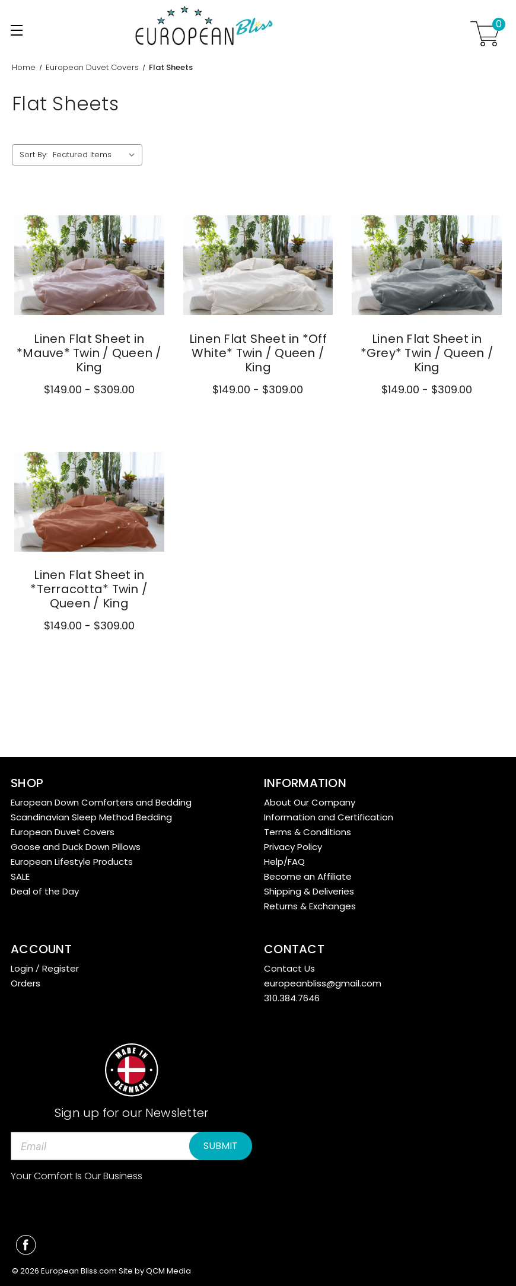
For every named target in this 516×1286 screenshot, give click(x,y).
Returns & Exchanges (310, 906)
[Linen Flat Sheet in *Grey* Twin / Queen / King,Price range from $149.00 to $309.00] (427, 265)
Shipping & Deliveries (309, 891)
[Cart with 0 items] (485, 34)
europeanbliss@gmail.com (322, 983)
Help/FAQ (284, 861)
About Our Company (309, 802)
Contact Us (289, 968)
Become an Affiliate (308, 876)
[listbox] (96, 155)
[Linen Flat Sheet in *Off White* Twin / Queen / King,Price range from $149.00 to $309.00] (258, 265)
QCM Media (168, 1271)
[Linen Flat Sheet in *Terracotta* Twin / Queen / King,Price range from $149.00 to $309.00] (89, 502)
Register (60, 968)
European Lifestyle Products (72, 861)
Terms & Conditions (307, 832)
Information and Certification (328, 817)
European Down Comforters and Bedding (101, 802)
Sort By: (33, 154)
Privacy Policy (293, 847)
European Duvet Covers (62, 832)
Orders (25, 983)
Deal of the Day (45, 891)
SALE (20, 876)
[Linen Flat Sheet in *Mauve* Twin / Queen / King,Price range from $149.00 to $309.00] (89, 265)
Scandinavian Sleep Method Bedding (91, 817)
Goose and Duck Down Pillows (76, 847)
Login (22, 968)
